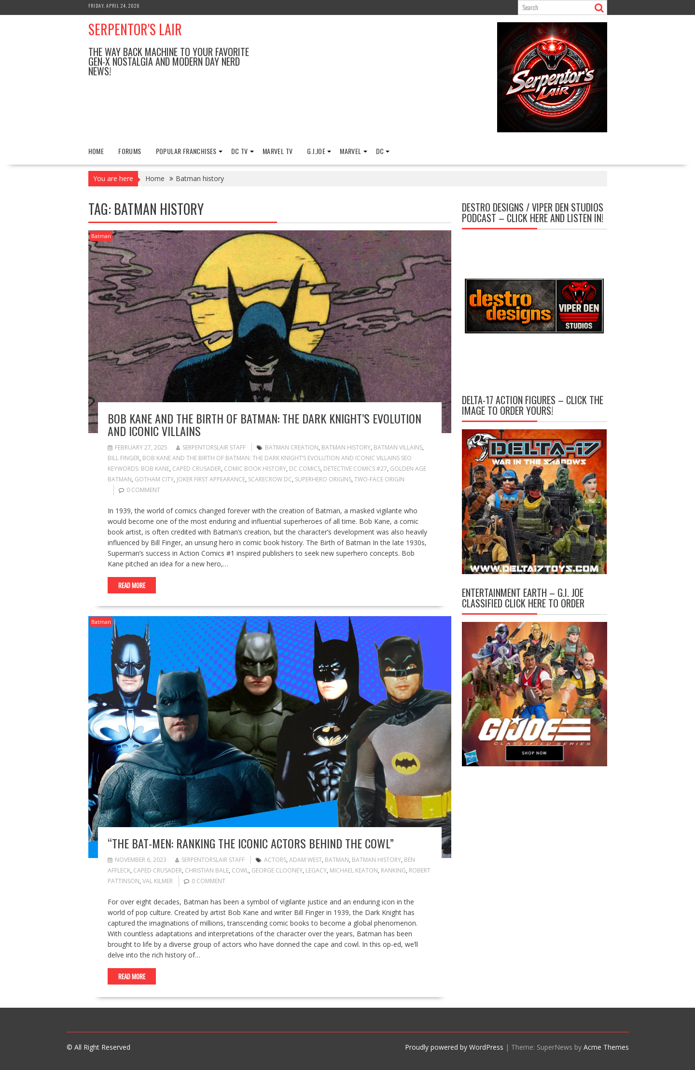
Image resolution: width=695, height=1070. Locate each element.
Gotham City (154, 479)
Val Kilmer (157, 881)
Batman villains (398, 447)
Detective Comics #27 (355, 469)
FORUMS (129, 151)
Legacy (316, 870)
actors (275, 860)
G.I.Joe (316, 151)
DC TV (239, 151)
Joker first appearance (211, 479)
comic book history (255, 469)
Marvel (350, 151)
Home (96, 151)
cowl (240, 870)
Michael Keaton (354, 870)
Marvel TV (278, 151)
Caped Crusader (196, 469)
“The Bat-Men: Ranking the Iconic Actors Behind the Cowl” (251, 843)
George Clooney (277, 870)
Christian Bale (207, 870)
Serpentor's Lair (135, 29)
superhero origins (323, 479)
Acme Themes (606, 1047)
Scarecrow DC (270, 479)
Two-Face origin (379, 479)
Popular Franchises (186, 151)
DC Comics (304, 469)
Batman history (346, 447)
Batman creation (292, 447)
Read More (131, 585)
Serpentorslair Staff (211, 447)
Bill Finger (123, 458)
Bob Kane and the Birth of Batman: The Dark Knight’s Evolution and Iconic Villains (264, 424)
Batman (101, 235)
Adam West (305, 860)
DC (380, 151)
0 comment (143, 490)
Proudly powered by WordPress (454, 1047)
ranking (393, 870)
